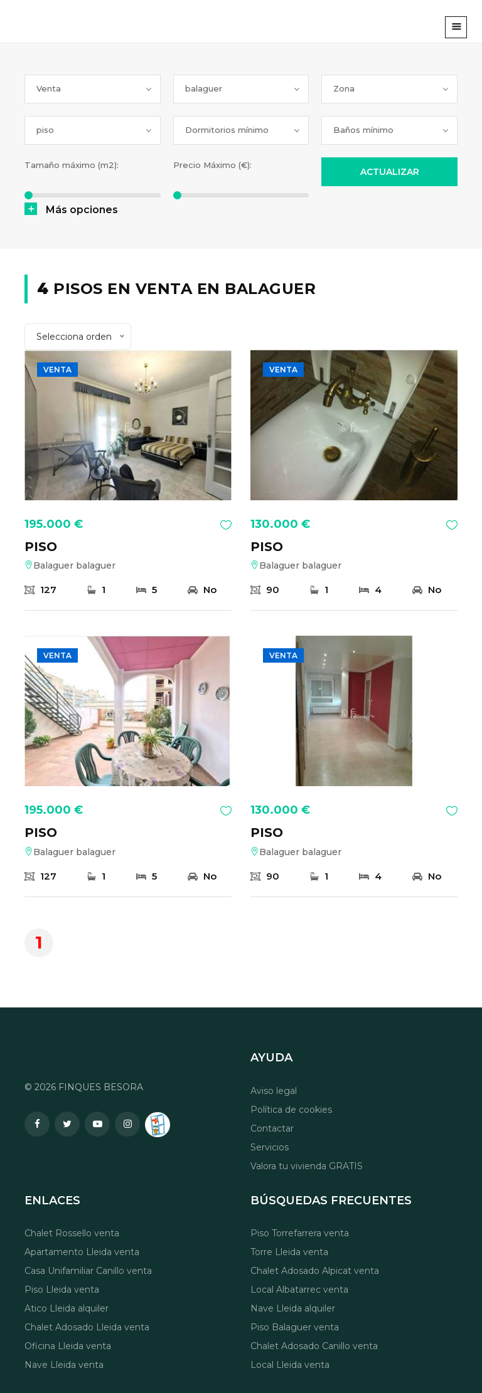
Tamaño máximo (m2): (71, 165)
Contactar (272, 1128)
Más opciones (82, 210)
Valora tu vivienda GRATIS (306, 1166)
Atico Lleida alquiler (66, 1308)
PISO (40, 546)
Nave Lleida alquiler (292, 1308)
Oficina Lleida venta (67, 1346)
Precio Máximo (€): (212, 165)
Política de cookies (291, 1109)
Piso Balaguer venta (294, 1327)
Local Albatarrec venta (299, 1289)
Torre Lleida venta (289, 1252)
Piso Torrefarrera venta (299, 1233)
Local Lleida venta (289, 1364)
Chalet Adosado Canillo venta (314, 1346)
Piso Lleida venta (61, 1289)
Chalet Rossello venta (71, 1233)
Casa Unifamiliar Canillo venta (88, 1270)
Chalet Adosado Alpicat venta (314, 1270)
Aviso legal (273, 1090)
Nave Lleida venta (64, 1364)
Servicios (269, 1147)
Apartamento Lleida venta (81, 1252)
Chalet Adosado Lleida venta (86, 1327)
